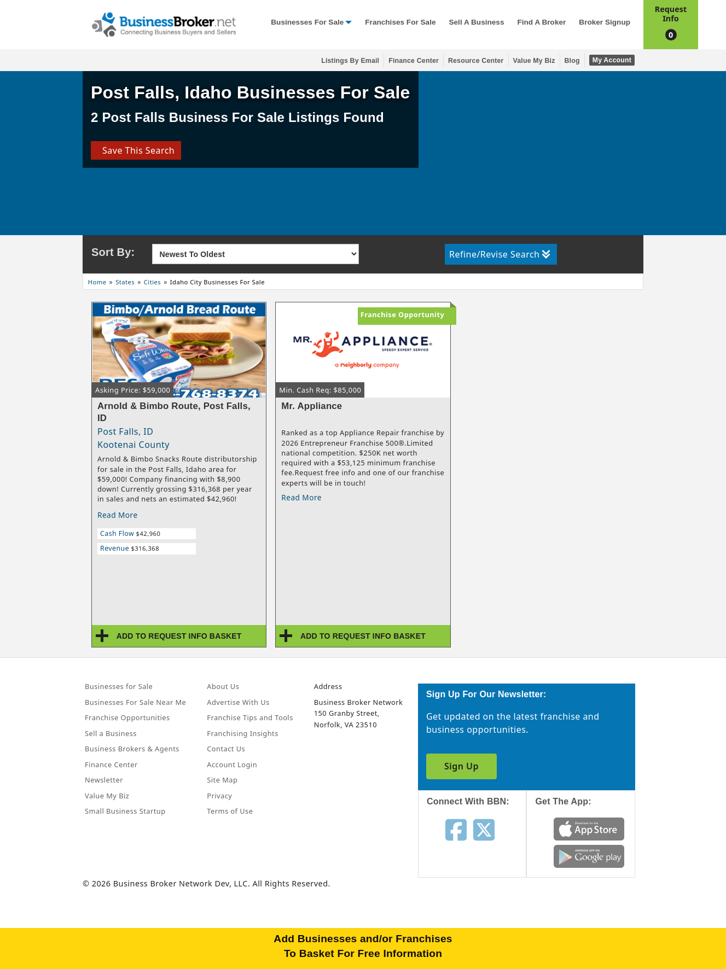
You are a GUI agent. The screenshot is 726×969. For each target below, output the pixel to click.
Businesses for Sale (307, 22)
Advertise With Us (238, 702)
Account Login (232, 764)
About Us (223, 686)
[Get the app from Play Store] (589, 855)
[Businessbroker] (163, 23)
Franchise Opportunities (127, 717)
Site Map (222, 780)
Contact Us (226, 749)
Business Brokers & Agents (132, 749)
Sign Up (461, 766)
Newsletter (104, 780)
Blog (572, 61)
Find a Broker (541, 22)
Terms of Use (230, 811)
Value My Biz (534, 61)
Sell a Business (476, 22)
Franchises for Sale (400, 22)
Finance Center (413, 61)
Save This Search (136, 150)
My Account (612, 60)
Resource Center (476, 61)
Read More (117, 515)
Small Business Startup (125, 811)
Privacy (219, 796)
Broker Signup (604, 22)
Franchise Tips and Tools (250, 717)
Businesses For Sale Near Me (135, 702)
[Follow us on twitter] (484, 829)
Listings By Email (350, 61)
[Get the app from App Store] (589, 828)
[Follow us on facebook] (456, 829)
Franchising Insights (242, 733)
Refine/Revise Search (499, 254)
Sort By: (113, 252)
